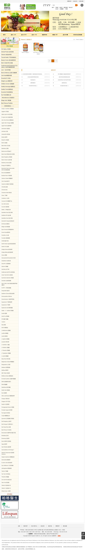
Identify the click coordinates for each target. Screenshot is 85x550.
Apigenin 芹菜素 (5, 111)
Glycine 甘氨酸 (5, 266)
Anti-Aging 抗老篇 (6, 49)
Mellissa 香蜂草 (5, 370)
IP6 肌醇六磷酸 (5, 319)
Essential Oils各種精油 (7, 92)
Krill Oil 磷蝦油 (5, 327)
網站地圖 (81, 1)
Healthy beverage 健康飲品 (8, 86)
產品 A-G (13, 34)
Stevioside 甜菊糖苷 (6, 459)
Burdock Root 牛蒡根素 (7, 175)
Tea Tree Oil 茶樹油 (6, 474)
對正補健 (10, 46)
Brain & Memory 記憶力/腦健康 (9, 72)
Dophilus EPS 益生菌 (6, 215)
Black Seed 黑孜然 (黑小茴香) (8, 154)
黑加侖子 (71, 7)
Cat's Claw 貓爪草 (5, 181)
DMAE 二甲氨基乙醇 (6, 209)
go (76, 5)
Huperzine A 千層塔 (6, 304)
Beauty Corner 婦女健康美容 (8, 60)
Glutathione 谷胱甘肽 (6, 260)
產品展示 (43, 526)
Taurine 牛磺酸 (5, 471)
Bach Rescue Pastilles (7, 103)
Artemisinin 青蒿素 (6, 128)
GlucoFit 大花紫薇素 (6, 263)
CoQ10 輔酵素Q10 (6, 415)
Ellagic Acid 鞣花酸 (6, 100)
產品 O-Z (34, 34)
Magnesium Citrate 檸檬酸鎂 (8, 361)
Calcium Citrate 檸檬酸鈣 (7, 178)
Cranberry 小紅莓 (5, 198)
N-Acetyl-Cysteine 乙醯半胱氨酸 (9, 378)
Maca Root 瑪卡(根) (6, 358)
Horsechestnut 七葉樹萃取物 (8, 299)
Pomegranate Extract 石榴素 (8, 407)
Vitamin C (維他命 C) (6, 488)
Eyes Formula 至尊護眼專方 (8, 229)
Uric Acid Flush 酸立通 (6, 479)
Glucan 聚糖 (4, 255)
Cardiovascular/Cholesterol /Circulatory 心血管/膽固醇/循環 (9, 66)
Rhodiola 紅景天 (5, 435)
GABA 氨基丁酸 (5, 240)
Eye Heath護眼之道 (6, 94)
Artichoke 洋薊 (5, 131)
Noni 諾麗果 (4, 393)
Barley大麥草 (4, 137)
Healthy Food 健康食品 (7, 89)
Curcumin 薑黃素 (5, 206)
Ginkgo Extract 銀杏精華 (7, 249)
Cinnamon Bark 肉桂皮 (7, 192)
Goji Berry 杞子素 (5, 269)
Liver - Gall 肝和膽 (6, 70)
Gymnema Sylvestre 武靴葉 (8, 277)
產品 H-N (23, 34)
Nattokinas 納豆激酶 (6, 387)
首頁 (4, 34)
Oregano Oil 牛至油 (6, 401)
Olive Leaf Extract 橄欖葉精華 (8, 395)
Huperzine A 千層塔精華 (7, 302)
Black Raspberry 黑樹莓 (7, 157)
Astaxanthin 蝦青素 (6, 134)
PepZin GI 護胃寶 (5, 404)
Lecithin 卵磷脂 (5, 333)
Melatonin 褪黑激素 (6, 367)
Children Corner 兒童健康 (7, 83)
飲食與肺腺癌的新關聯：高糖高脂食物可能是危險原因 (33, 74)
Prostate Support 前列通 (7, 410)
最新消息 (50, 526)
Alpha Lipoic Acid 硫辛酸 (7, 114)
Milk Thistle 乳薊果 (6, 373)
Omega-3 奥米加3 (5, 398)
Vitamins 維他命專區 (6, 54)
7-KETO (3, 321)
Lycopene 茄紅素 (5, 341)
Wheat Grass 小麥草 (6, 491)
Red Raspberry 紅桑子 (6, 421)
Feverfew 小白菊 (5, 235)
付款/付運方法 (34, 526)
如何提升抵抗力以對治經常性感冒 (64, 79)
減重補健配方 (33, 82)
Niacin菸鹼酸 (4, 384)
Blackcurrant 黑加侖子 (6, 151)
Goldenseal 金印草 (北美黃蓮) (8, 272)
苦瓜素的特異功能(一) (64, 85)
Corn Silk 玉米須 (5, 204)
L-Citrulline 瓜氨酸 (6, 347)
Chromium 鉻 (4, 189)
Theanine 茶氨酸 (5, 476)
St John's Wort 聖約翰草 (7, 462)
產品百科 (75, 1)
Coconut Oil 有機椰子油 (7, 201)
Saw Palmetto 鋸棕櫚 (6, 447)
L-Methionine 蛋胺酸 (6, 330)
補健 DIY (54, 34)
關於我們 (25, 526)
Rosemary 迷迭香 (5, 438)
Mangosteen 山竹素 (6, 364)
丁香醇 (66, 8)
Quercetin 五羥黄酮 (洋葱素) (8, 418)
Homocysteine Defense (7, 296)
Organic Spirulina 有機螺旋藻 (8, 457)
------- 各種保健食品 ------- (7, 106)
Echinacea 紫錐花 (5, 223)
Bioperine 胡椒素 (5, 140)
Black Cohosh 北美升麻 (7, 159)
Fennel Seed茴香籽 (6, 232)
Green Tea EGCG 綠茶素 (7, 275)
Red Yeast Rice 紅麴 (6, 427)
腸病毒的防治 (64, 82)
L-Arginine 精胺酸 (5, 339)
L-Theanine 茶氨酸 (6, 350)
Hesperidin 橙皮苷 (6, 290)
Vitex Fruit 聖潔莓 (5, 482)
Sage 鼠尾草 (4, 444)
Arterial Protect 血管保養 (7, 51)
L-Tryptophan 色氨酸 (6, 353)
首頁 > (74, 39)
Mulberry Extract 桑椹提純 (7, 375)
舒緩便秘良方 (33, 79)
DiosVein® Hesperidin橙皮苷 (8, 221)
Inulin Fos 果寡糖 (5, 316)
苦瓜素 (56, 8)
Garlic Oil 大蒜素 (5, 246)
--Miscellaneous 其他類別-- (8, 97)
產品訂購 (65, 34)
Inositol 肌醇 (4, 313)
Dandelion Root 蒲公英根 (7, 212)
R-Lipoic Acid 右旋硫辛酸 (7, 117)
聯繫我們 (69, 1)
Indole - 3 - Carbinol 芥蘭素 (8, 310)
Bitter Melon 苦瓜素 (6, 145)
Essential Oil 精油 (5, 78)
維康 (19, 526)
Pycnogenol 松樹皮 (6, 412)
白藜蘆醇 (61, 8)
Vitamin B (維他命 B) (6, 485)
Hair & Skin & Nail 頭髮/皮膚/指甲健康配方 (9, 284)
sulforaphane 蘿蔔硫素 (7, 468)
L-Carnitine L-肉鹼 (6, 344)
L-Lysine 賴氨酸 (5, 356)
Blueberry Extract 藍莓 (6, 162)
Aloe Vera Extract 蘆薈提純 (7, 120)
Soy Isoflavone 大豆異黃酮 (7, 465)
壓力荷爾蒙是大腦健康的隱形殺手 (64, 74)
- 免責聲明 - (30, 533)
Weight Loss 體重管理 (6, 81)
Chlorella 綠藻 (5, 186)
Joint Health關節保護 (6, 75)
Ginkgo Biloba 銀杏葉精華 (7, 252)
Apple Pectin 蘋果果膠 (6, 125)
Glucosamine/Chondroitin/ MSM (9, 257)
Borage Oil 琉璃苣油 (6, 165)
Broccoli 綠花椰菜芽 (6, 172)
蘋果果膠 (66, 7)
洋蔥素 (56, 7)
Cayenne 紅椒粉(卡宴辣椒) (7, 184)
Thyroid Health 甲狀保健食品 (8, 57)
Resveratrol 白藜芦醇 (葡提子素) (9, 432)
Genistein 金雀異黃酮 (6, 280)
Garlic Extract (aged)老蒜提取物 (9, 243)
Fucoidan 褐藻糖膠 (6, 238)
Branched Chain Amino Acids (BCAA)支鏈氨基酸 (8, 169)
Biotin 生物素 (4, 142)
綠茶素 (61, 7)
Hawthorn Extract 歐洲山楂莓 (8, 293)
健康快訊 (44, 34)
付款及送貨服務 (77, 34)
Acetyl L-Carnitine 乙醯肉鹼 (8, 108)
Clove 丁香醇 (4, 195)
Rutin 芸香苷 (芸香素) (6, 441)
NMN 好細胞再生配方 (6, 381)
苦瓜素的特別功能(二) (33, 85)
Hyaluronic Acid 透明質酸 (7, 307)
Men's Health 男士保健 (7, 63)
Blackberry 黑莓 (5, 148)
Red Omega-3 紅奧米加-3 (7, 424)
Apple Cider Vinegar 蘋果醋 (8, 122)
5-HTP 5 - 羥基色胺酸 (6, 287)
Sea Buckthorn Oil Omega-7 (8, 449)
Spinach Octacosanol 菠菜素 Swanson (8, 453)
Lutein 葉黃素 (5, 336)
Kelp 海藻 (4, 324)
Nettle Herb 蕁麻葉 (6, 390)
